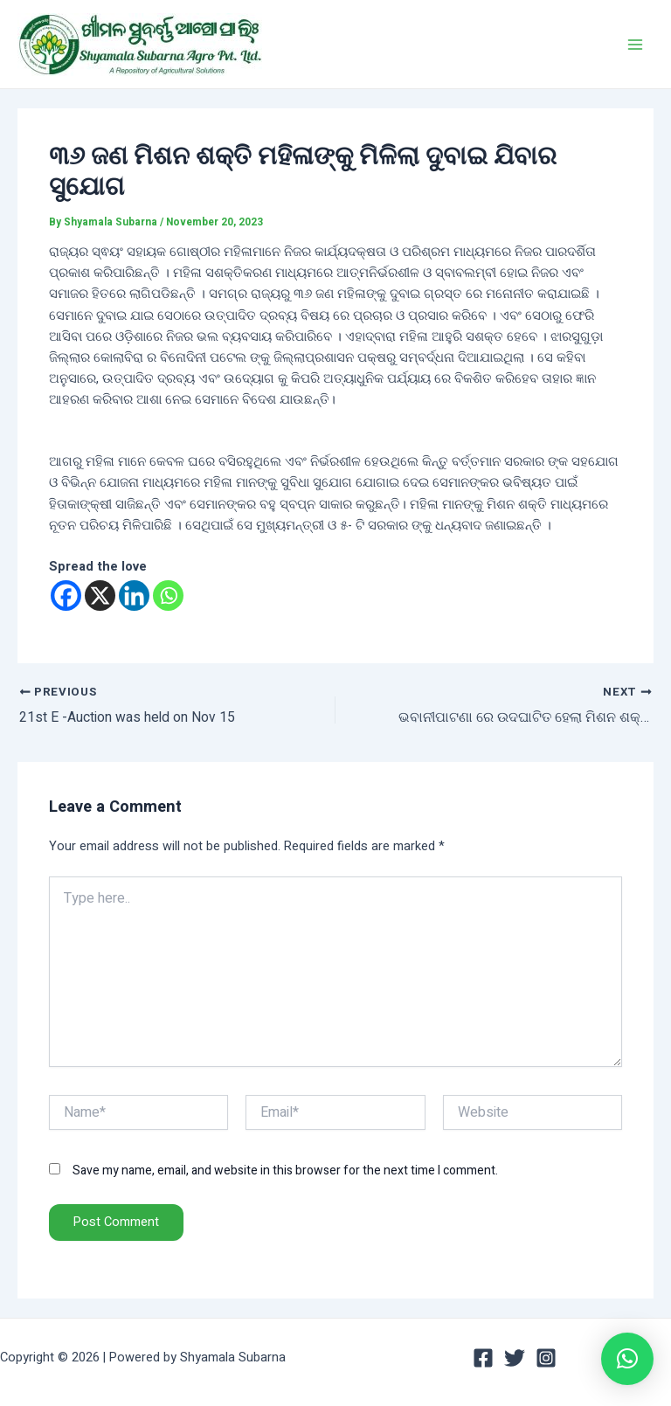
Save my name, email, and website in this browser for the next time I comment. (285, 1171)
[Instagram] (546, 1357)
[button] (627, 1359)
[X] (100, 595)
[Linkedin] (134, 595)
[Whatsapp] (168, 595)
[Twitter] (514, 1357)
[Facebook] (66, 595)
